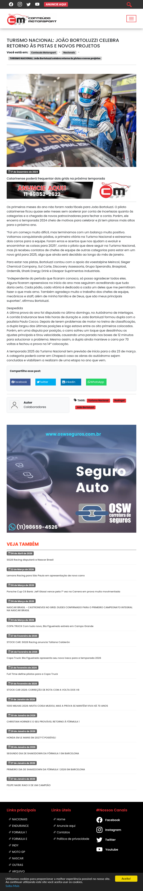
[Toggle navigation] (131, 18)
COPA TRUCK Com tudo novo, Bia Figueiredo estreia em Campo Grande (50, 626)
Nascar (16, 858)
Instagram (102, 830)
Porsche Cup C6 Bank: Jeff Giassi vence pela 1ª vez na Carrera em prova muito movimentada (63, 591)
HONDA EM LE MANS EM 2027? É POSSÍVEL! (31, 737)
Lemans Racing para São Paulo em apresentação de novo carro (46, 575)
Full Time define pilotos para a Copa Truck (32, 674)
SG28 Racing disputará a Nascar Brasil (30, 560)
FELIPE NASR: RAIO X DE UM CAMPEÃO (29, 785)
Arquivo (17, 871)
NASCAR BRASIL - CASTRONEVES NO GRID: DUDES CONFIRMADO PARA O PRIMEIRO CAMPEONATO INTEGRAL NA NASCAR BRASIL (70, 609)
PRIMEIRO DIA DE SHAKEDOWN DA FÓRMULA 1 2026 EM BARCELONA (46, 769)
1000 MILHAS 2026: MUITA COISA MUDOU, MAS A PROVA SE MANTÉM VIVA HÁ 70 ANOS (57, 706)
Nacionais (18, 819)
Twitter (102, 840)
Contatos (61, 832)
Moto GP (17, 852)
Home (59, 819)
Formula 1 (18, 832)
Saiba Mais (12, 886)
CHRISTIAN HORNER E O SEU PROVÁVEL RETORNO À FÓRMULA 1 (43, 721)
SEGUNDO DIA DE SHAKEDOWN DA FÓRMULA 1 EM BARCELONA (43, 753)
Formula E (18, 839)
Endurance (19, 826)
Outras (16, 865)
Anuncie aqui (64, 826)
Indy (13, 845)
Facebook (102, 820)
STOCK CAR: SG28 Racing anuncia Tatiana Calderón (38, 642)
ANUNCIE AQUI (56, 4)
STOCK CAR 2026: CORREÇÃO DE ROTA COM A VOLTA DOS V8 (43, 690)
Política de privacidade (71, 839)
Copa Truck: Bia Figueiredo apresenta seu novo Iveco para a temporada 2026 (54, 658)
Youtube (102, 850)
